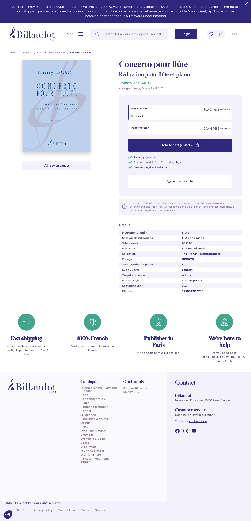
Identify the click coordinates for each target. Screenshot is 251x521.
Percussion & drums (94, 418)
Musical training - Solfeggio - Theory (99, 389)
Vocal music (88, 446)
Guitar (84, 402)
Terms (85, 510)
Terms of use (67, 510)
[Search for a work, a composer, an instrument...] (129, 34)
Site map (101, 510)
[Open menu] (75, 34)
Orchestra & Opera (93, 438)
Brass (84, 426)
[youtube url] (194, 431)
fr (17, 510)
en (25, 510)
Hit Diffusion (131, 392)
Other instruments (93, 430)
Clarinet (85, 410)
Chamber (86, 434)
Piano (84, 394)
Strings (85, 422)
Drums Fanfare (90, 454)
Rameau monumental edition (95, 460)
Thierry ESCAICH (135, 83)
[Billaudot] (32, 34)
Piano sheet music (93, 398)
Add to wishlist (180, 181)
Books (84, 442)
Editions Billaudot (135, 388)
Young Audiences (92, 450)
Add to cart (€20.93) (180, 145)
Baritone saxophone (94, 406)
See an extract (56, 165)
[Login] (186, 34)
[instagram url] (185, 431)
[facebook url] (177, 431)
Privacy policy (43, 510)
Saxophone (88, 414)
